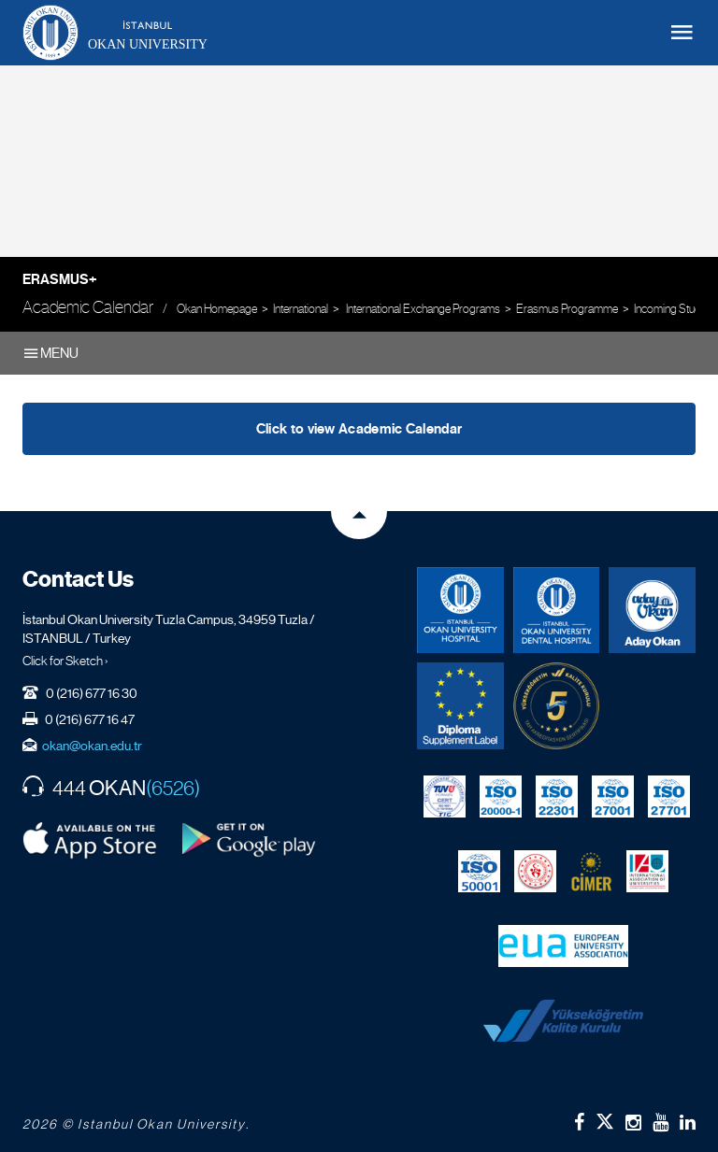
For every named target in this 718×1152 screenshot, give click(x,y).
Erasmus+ (59, 279)
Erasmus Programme (567, 309)
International (300, 309)
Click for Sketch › (65, 660)
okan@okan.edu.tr (92, 745)
